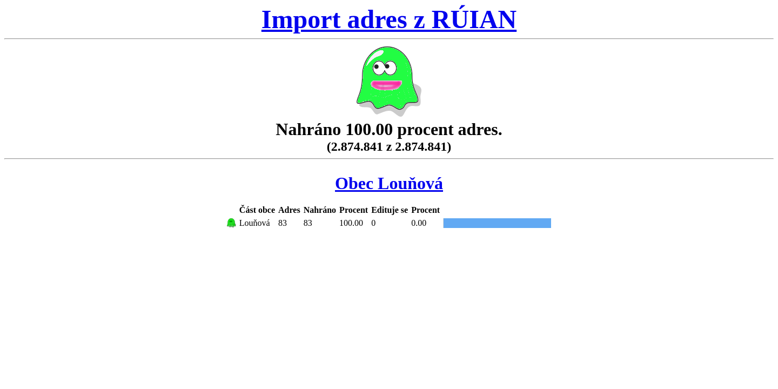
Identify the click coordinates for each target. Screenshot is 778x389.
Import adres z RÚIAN (389, 19)
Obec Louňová (389, 183)
